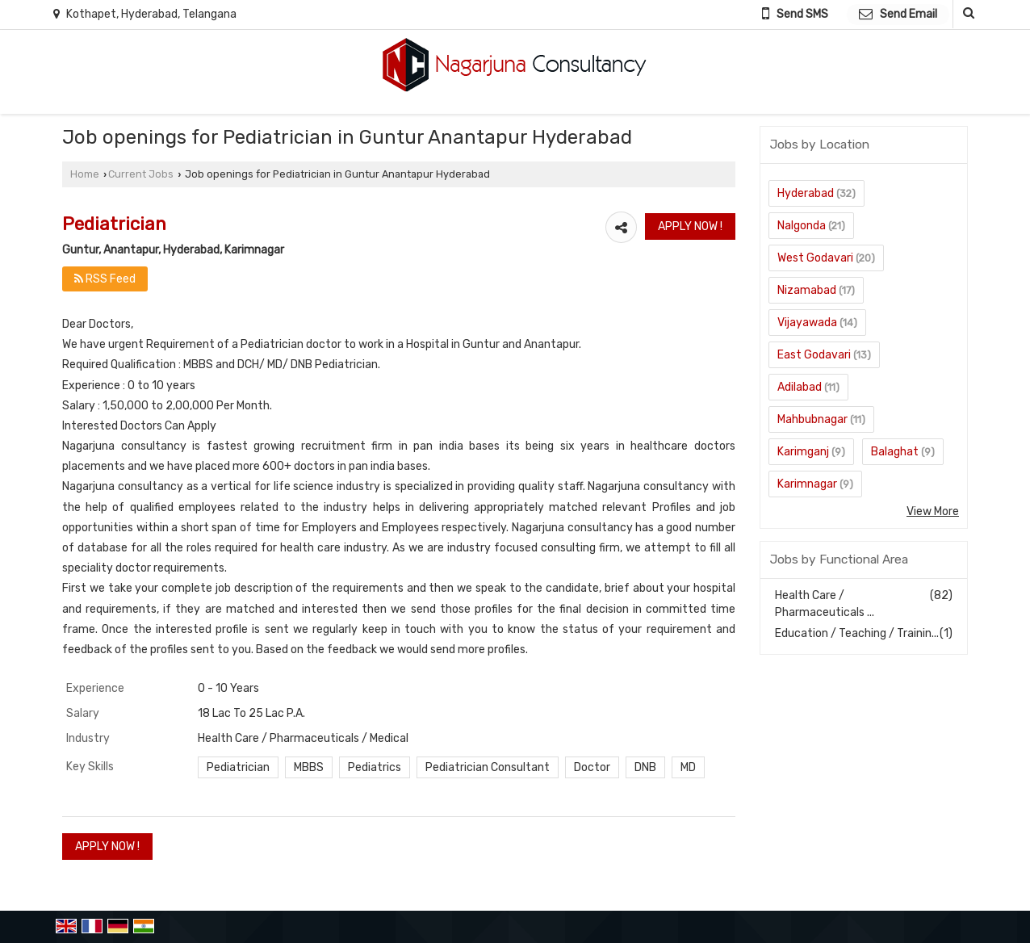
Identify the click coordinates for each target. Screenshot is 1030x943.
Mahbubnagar (812, 419)
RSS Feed (105, 279)
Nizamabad (806, 290)
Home (84, 174)
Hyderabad (805, 193)
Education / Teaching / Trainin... (857, 633)
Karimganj (803, 452)
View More (932, 511)
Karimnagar (807, 484)
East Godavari (814, 355)
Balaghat (895, 452)
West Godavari (815, 258)
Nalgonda (801, 226)
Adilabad (799, 387)
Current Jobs (141, 174)
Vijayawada (807, 322)
